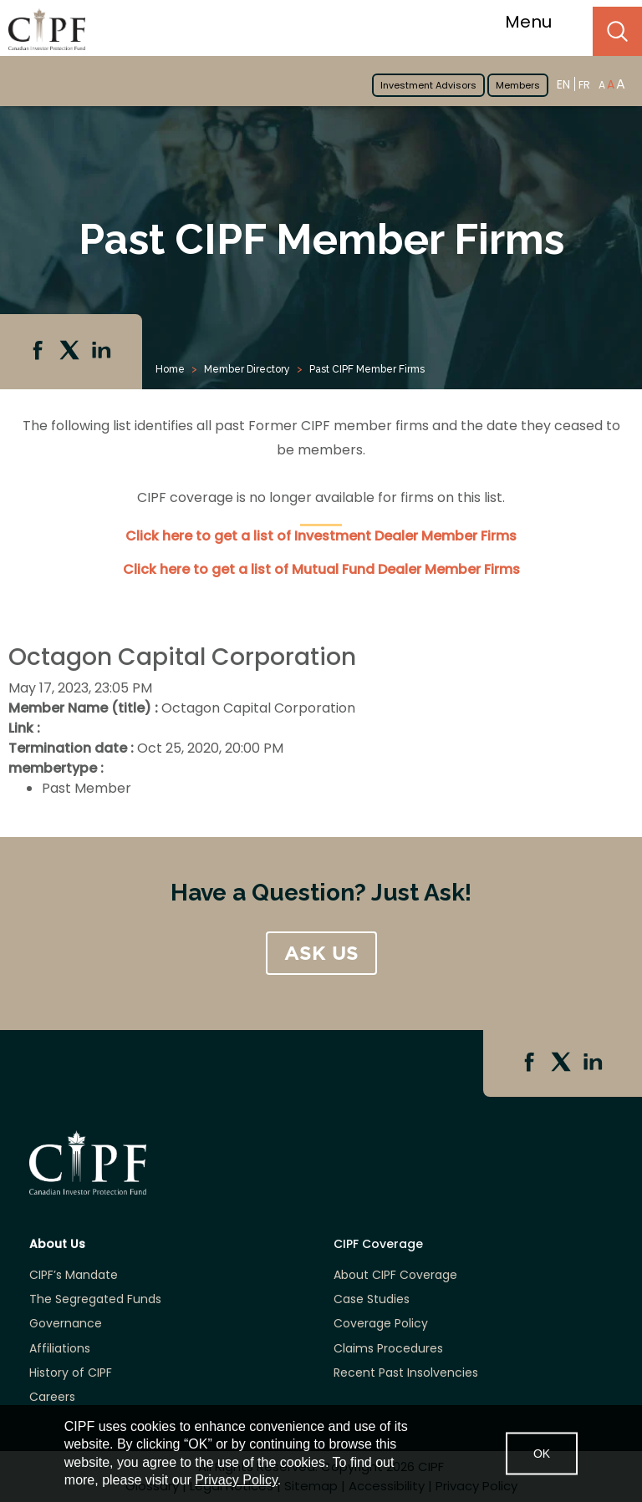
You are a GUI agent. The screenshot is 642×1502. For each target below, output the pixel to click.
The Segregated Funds (95, 1299)
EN (563, 84)
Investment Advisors (428, 85)
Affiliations (59, 1349)
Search (617, 31)
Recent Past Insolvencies (406, 1373)
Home (170, 369)
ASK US (321, 953)
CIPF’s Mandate (73, 1275)
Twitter (71, 351)
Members (518, 85)
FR (584, 85)
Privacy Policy (236, 1480)
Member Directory (247, 369)
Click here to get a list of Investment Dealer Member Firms (321, 535)
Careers (52, 1397)
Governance (65, 1324)
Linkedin (103, 351)
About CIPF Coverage (395, 1275)
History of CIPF (70, 1373)
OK (541, 1452)
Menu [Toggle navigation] (539, 21)
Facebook (39, 351)
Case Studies (372, 1299)
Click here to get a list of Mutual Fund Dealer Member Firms (321, 569)
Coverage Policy (381, 1324)
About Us (57, 1244)
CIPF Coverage (378, 1244)
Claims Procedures (388, 1349)
